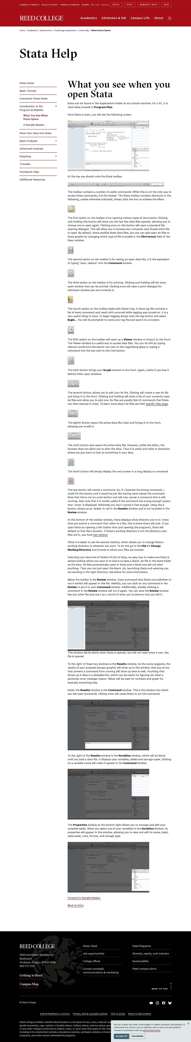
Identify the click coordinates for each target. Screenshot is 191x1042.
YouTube (151, 1003)
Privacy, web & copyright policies (90, 1014)
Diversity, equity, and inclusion (150, 953)
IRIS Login (95, 5)
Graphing (25, 156)
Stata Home (27, 83)
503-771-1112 (27, 966)
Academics (88, 18)
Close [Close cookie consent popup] (188, 1026)
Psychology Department (65, 30)
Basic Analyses (28, 141)
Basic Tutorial (28, 91)
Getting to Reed (31, 975)
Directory (105, 5)
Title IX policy (117, 1014)
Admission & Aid (113, 18)
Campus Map (29, 984)
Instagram (157, 1003)
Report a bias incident (139, 1014)
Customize (138, 1036)
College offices (91, 961)
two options (100, 535)
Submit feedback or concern (55, 1014)
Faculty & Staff (50, 5)
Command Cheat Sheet (34, 98)
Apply (116, 5)
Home (22, 30)
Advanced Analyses (31, 148)
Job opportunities (93, 953)
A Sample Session (33, 125)
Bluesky (169, 1003)
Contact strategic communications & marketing (101, 971)
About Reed (90, 946)
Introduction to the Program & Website (31, 108)
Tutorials (25, 164)
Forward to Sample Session (84, 898)
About (159, 18)
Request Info (148, 5)
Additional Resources (32, 179)
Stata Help (84, 30)
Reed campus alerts (144, 969)
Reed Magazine (141, 946)
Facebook (163, 1003)
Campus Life (140, 18)
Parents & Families (69, 5)
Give (166, 5)
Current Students (29, 5)
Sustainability (140, 961)
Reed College (41, 18)
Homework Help (29, 172)
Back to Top (160, 989)
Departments (46, 30)
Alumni (85, 5)
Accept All (121, 1036)
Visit (130, 5)
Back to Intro (75, 905)
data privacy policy (151, 1030)
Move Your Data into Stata (35, 133)
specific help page (157, 404)
